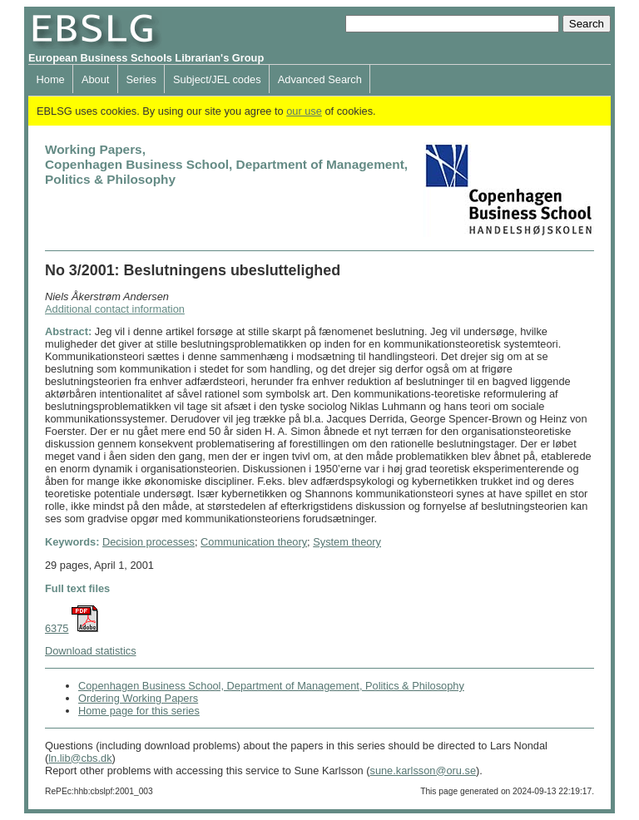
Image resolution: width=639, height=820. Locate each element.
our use (304, 111)
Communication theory (254, 542)
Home (51, 79)
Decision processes (148, 542)
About (95, 79)
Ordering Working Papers (138, 698)
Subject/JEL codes (217, 79)
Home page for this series (139, 710)
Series (141, 79)
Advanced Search (320, 79)
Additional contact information (115, 309)
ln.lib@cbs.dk (79, 758)
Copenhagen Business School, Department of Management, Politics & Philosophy (271, 685)
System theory (347, 542)
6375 (56, 628)
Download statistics (90, 651)
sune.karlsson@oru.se (422, 770)
